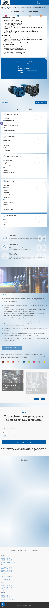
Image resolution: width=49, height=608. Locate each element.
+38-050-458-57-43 (6, 569)
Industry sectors (5, 427)
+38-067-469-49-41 (6, 561)
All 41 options (5, 436)
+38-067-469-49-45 (6, 580)
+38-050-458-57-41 (6, 560)
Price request (40, 102)
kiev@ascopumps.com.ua (7, 591)
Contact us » (4, 102)
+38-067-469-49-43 (6, 571)
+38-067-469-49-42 (6, 589)
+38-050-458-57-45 (6, 579)
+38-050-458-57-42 (6, 588)
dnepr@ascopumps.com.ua (8, 563)
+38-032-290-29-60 (6, 568)
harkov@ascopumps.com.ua (8, 581)
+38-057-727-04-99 (6, 577)
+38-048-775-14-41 (6, 596)
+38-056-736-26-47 (6, 559)
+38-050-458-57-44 (6, 597)
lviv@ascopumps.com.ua (7, 572)
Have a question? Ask (11, 347)
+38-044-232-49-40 (6, 586)
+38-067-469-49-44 (6, 598)
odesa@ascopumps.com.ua (8, 600)
